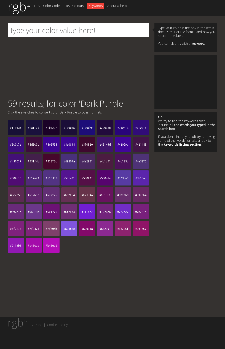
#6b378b (33, 212)
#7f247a (33, 228)
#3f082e (87, 144)
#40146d (105, 144)
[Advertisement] (78, 65)
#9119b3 (15, 245)
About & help (117, 6)
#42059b (122, 144)
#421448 (140, 144)
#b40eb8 (51, 245)
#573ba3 (122, 178)
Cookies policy (57, 325)
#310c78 (140, 127)
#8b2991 (105, 228)
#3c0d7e (15, 144)
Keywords (96, 6)
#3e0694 (69, 144)
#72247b (105, 212)
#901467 (140, 228)
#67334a (87, 195)
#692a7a (15, 212)
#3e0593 (51, 144)
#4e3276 (140, 161)
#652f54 (69, 195)
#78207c (140, 212)
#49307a (69, 161)
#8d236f (122, 228)
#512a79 (33, 178)
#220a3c (105, 127)
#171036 (15, 127)
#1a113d (33, 127)
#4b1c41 (105, 161)
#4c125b (122, 161)
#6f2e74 (69, 212)
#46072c (51, 161)
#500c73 (15, 178)
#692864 (140, 195)
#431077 (15, 161)
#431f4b (33, 161)
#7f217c (15, 228)
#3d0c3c (33, 144)
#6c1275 (51, 212)
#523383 (51, 178)
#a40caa (33, 245)
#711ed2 (87, 212)
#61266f (33, 195)
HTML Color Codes (47, 6)
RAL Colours (75, 6)
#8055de (69, 228)
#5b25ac (140, 178)
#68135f (105, 195)
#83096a (87, 228)
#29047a (122, 127)
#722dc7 (122, 212)
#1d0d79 (87, 127)
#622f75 (51, 195)
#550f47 (87, 178)
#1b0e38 (69, 127)
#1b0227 (51, 127)
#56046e (105, 178)
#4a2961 (87, 161)
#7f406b (51, 228)
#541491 (69, 178)
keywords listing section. (183, 144)
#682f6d (122, 195)
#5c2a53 (15, 195)
